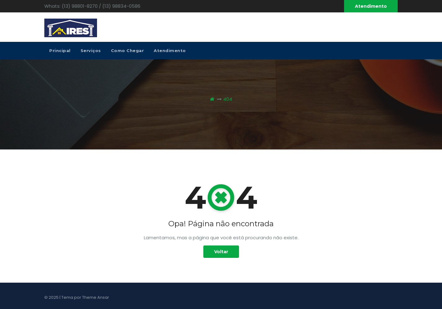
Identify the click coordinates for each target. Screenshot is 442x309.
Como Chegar (127, 50)
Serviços (91, 50)
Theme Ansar (95, 297)
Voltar (221, 251)
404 (227, 99)
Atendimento (371, 6)
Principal (60, 50)
